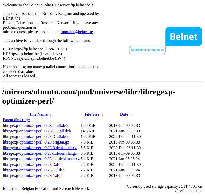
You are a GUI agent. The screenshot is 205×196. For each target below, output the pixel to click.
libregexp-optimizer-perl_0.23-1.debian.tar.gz (40, 153)
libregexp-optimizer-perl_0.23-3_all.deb (35, 136)
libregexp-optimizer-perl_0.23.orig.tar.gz (36, 142)
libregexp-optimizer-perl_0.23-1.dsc (32, 175)
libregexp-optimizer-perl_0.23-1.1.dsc (33, 170)
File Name (39, 114)
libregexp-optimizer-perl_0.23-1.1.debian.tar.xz (41, 159)
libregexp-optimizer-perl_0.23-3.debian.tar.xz (40, 148)
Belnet (8, 188)
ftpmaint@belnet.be (77, 32)
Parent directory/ (16, 120)
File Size (92, 114)
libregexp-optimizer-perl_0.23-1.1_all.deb (37, 131)
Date (124, 114)
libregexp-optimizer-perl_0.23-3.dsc (32, 164)
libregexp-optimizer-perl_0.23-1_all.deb (35, 125)
